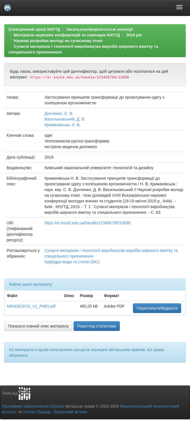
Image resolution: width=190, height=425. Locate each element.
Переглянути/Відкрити (157, 308)
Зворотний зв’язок (70, 412)
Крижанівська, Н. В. (62, 125)
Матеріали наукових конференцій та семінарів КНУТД (67, 35)
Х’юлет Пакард (36, 412)
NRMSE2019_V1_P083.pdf (31, 306)
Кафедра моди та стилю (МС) (72, 262)
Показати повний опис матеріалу (38, 326)
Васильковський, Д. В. (65, 119)
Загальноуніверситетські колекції (99, 29)
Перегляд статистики (96, 326)
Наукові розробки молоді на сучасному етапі (58, 40)
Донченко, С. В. (59, 113)
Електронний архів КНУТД (34, 29)
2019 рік (134, 35)
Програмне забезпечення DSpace (33, 406)
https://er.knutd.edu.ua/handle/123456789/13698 (87, 223)
